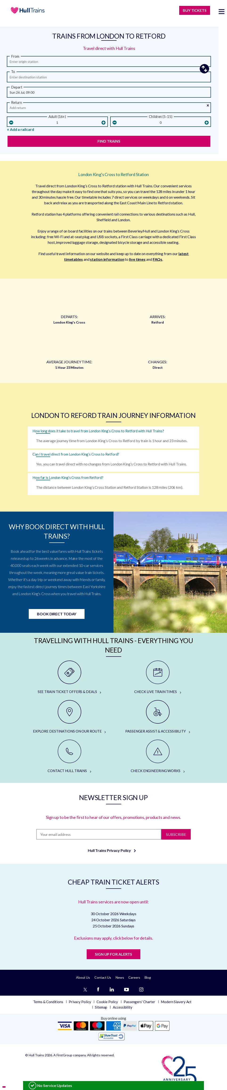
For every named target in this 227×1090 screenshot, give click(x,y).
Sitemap (101, 1007)
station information (107, 259)
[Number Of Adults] (57, 122)
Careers (134, 977)
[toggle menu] (222, 11)
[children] (161, 122)
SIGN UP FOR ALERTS (113, 954)
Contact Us (102, 977)
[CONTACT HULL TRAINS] (69, 756)
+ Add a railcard (20, 129)
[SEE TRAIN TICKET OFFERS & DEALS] (69, 677)
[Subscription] (98, 834)
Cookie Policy (107, 1002)
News (120, 977)
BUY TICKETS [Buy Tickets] (195, 10)
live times (137, 259)
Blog (148, 977)
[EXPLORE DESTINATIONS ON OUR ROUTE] (69, 717)
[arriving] (109, 78)
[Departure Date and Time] (109, 93)
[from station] (109, 62)
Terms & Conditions (48, 1002)
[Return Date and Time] (109, 108)
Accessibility (122, 1007)
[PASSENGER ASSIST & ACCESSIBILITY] (157, 717)
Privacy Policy (80, 1002)
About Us (83, 977)
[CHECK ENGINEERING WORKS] (157, 756)
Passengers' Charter (139, 1002)
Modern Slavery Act (176, 1002)
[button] (199, 69)
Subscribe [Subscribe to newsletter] (176, 834)
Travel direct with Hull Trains (109, 48)
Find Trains (108, 141)
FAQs (157, 259)
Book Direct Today (56, 614)
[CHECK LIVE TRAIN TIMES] (157, 677)
